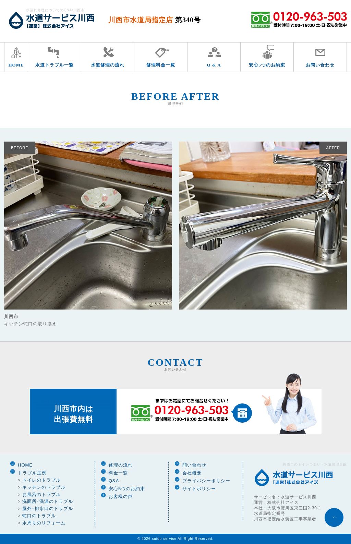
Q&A (114, 480)
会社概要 (192, 472)
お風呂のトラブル (41, 494)
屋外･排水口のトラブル (47, 508)
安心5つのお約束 (267, 65)
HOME (16, 65)
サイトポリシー (199, 488)
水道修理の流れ (107, 65)
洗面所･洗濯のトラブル (47, 501)
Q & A (214, 65)
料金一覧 (118, 472)
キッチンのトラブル (43, 487)
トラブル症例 (32, 472)
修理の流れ (121, 465)
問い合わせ (194, 465)
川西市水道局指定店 (154, 20)
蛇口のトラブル (39, 515)
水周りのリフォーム (43, 522)
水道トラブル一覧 (54, 65)
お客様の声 (121, 496)
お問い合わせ (320, 65)
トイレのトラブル (41, 480)
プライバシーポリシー (206, 480)
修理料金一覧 (160, 65)
